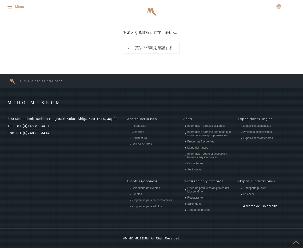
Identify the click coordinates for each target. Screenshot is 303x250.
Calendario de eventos (146, 189)
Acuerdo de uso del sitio (259, 204)
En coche (249, 195)
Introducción (139, 127)
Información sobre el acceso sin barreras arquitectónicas (207, 157)
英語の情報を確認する (154, 49)
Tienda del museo (198, 211)
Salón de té (194, 205)
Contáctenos (195, 165)
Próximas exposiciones (257, 133)
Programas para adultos (147, 208)
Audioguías (194, 171)
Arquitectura (139, 140)
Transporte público (254, 189)
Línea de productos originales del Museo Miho (208, 191)
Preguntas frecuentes (200, 143)
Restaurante (195, 199)
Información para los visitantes (206, 127)
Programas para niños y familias (152, 202)
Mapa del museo (197, 149)
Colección (138, 133)
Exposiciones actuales (257, 127)
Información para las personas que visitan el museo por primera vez (209, 135)
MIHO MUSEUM (44, 104)
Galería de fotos (142, 146)
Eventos (137, 195)
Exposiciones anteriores (258, 140)
